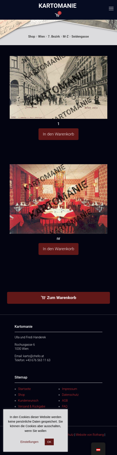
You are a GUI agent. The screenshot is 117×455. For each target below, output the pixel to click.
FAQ (64, 406)
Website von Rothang (90, 434)
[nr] (58, 199)
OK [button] (49, 442)
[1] (58, 87)
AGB (65, 400)
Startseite (24, 389)
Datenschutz (70, 394)
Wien (41, 36)
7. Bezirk (54, 36)
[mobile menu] (111, 8)
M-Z (65, 36)
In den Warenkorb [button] (58, 134)
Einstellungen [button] (29, 442)
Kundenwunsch (28, 400)
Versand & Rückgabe (31, 406)
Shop (31, 36)
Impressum (69, 389)
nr (58, 238)
